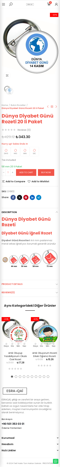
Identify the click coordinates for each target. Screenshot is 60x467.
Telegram (38, 197)
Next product (56, 106)
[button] (12, 376)
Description (9, 212)
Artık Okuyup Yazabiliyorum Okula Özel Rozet (15, 356)
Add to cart (26, 172)
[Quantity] (8, 172)
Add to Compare (15, 181)
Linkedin (32, 197)
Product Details (12, 284)
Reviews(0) (8, 292)
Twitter (19, 197)
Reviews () (24, 130)
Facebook (13, 197)
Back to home (52, 106)
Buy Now (46, 172)
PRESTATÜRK (47, 463)
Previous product (48, 106)
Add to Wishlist (40, 181)
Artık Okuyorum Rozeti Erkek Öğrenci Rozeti (44, 354)
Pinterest (25, 197)
